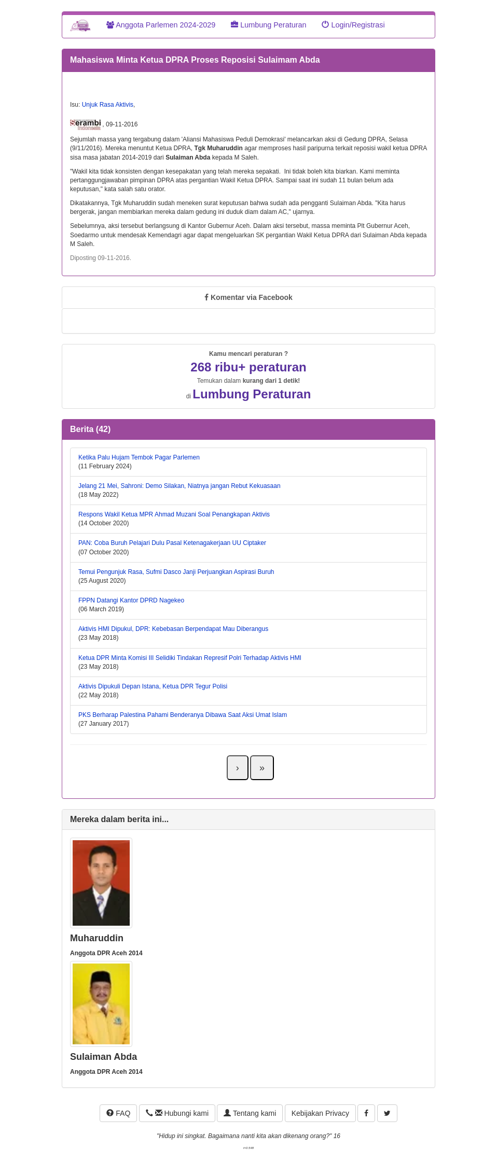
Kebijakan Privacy (320, 1113)
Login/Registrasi (353, 25)
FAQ (118, 1113)
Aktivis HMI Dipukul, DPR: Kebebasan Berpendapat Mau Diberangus (173, 628)
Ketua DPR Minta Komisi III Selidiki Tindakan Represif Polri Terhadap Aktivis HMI (189, 658)
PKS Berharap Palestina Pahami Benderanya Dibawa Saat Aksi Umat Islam (182, 714)
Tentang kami (250, 1113)
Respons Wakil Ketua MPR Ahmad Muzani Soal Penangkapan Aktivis (174, 514)
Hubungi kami (177, 1113)
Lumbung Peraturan (268, 25)
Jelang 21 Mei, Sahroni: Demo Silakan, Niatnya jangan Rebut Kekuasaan (179, 486)
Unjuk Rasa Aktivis (107, 104)
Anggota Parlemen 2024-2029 (160, 25)
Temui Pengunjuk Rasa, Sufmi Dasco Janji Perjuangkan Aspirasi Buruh (176, 572)
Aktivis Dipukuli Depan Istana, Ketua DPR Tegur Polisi (152, 686)
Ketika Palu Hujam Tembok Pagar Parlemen (139, 457)
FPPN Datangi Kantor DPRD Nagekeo (131, 600)
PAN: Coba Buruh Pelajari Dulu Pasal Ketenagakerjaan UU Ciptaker (172, 543)
